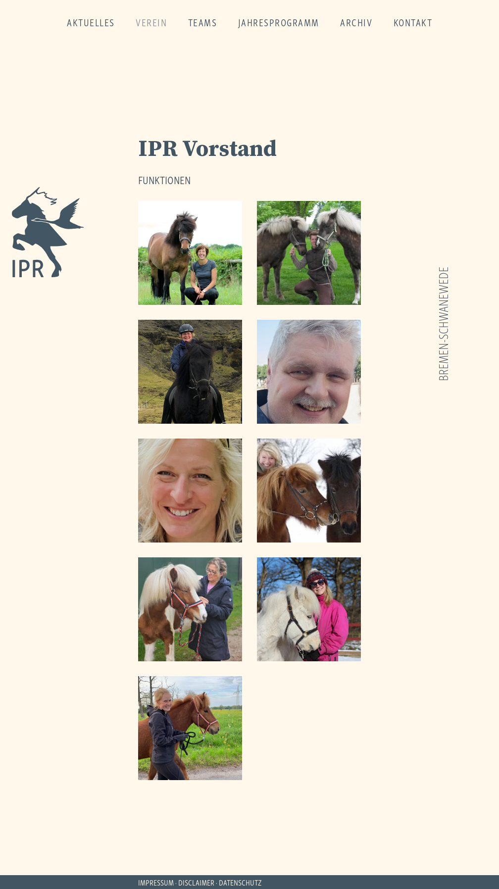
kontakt (413, 22)
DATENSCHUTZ (240, 882)
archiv (356, 22)
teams (202, 22)
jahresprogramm (278, 22)
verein (151, 22)
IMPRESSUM (156, 882)
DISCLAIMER (196, 882)
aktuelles (91, 22)
